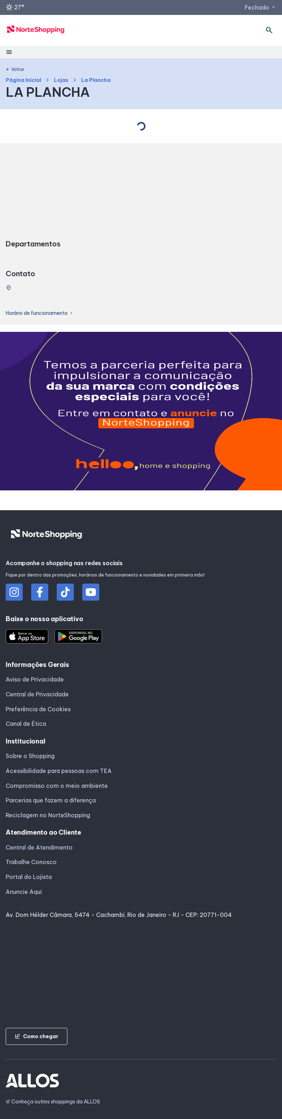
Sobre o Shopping (30, 755)
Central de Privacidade (37, 694)
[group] (141, 412)
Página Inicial (23, 80)
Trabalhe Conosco (31, 861)
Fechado (260, 7)
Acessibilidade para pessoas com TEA (59, 770)
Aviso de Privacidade (35, 679)
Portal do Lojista (29, 876)
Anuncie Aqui (24, 891)
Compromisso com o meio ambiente (57, 785)
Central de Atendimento (39, 847)
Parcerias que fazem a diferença (51, 800)
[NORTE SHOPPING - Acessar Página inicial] (36, 30)
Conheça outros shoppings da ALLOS (53, 1102)
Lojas (61, 80)
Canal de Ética (26, 723)
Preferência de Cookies (38, 709)
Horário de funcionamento (39, 313)
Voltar (15, 69)
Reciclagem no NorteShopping (48, 815)
